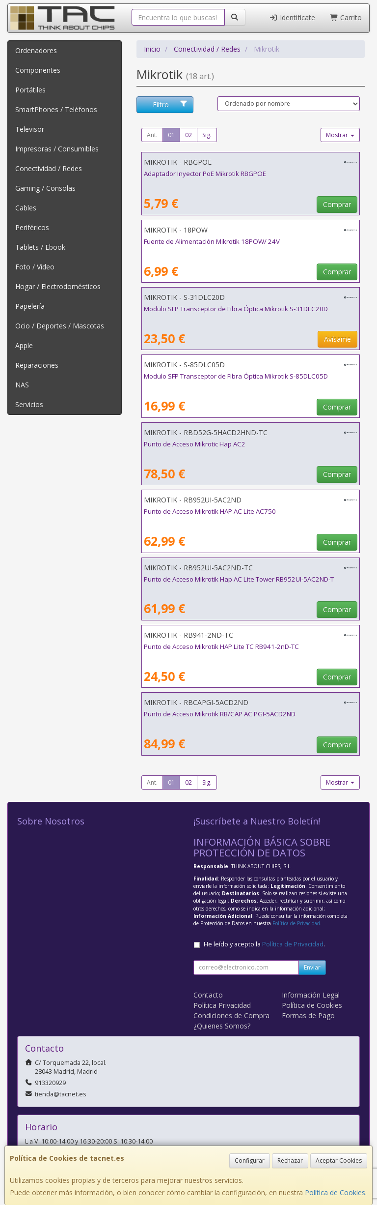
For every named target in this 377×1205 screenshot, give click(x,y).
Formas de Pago (308, 1015)
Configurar (250, 1160)
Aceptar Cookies (339, 1160)
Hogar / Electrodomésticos (58, 286)
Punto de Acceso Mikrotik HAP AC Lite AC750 (210, 511)
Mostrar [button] (340, 135)
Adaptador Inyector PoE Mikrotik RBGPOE (205, 173)
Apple (24, 345)
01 (171, 135)
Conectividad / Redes (48, 168)
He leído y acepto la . (264, 944)
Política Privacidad (222, 1005)
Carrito (346, 17)
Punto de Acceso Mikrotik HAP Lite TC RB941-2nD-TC (221, 646)
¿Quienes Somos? (221, 1025)
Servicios (29, 404)
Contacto (208, 994)
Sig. (207, 135)
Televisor (29, 129)
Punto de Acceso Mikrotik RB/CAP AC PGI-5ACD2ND (220, 713)
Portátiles (30, 89)
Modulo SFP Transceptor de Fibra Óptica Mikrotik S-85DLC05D (236, 376)
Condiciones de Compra (231, 1015)
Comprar (337, 204)
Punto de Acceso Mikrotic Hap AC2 (194, 444)
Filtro (170, 104)
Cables (25, 207)
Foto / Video (34, 266)
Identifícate (292, 17)
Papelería (30, 306)
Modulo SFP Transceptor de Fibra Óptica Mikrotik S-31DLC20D (236, 308)
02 (188, 135)
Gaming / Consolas (45, 188)
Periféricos (32, 227)
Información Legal (311, 994)
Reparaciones (36, 365)
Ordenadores (36, 50)
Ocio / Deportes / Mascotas (59, 325)
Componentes (37, 70)
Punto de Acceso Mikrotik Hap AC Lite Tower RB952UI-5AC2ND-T (239, 579)
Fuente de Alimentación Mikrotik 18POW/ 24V (212, 241)
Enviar (312, 967)
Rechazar (290, 1160)
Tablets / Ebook (40, 247)
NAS (22, 384)
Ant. (152, 135)
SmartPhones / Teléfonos (56, 109)
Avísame (337, 339)
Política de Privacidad (296, 923)
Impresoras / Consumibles (57, 148)
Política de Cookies (335, 1192)
